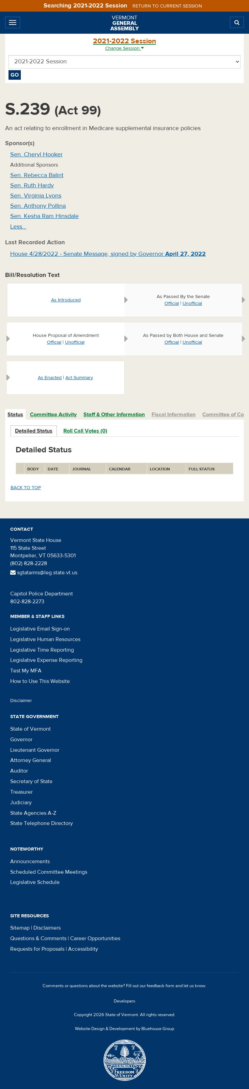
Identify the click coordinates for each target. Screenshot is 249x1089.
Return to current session (167, 6)
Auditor (19, 770)
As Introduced (66, 300)
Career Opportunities (95, 938)
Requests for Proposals (37, 949)
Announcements (30, 861)
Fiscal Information (174, 414)
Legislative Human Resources (45, 639)
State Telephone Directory (41, 823)
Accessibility (83, 949)
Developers (124, 1001)
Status (15, 414)
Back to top (26, 488)
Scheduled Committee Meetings (48, 872)
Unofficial (192, 303)
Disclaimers (47, 927)
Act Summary (79, 378)
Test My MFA (26, 670)
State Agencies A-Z (33, 813)
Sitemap (20, 927)
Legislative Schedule (35, 882)
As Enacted (50, 378)
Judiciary (21, 802)
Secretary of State (31, 781)
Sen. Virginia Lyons (35, 196)
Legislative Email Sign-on (40, 628)
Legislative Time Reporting (42, 650)
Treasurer (21, 792)
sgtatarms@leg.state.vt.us (43, 572)
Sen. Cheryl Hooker (36, 154)
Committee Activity (53, 414)
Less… (18, 227)
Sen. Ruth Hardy (32, 185)
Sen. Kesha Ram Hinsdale (44, 216)
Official (172, 303)
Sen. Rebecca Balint (36, 175)
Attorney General (30, 760)
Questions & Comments (38, 938)
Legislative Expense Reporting (46, 660)
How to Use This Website (40, 681)
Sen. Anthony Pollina (38, 206)
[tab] (15, 414)
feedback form (160, 986)
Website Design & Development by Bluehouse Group (124, 1028)
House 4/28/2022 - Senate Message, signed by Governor (108, 254)
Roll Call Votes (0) (85, 430)
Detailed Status (33, 430)
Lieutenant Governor (34, 750)
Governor (21, 739)
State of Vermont (30, 729)
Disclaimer (21, 701)
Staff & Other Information (114, 414)
